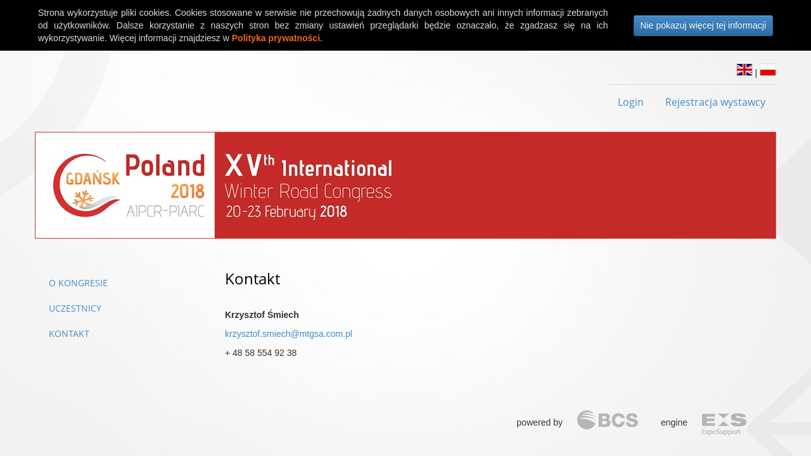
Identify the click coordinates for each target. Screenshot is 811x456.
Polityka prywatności (276, 38)
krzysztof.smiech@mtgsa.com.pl (288, 334)
